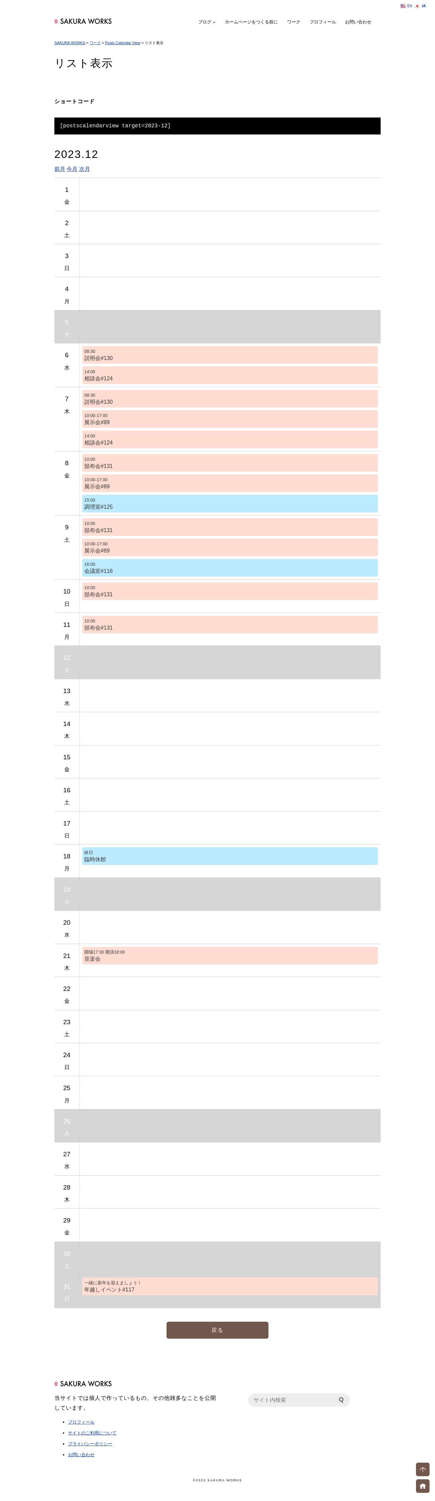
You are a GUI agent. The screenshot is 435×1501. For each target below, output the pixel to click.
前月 (59, 169)
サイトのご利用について (92, 1432)
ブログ (204, 21)
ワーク (293, 21)
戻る (217, 1330)
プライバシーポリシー (90, 1443)
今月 (72, 169)
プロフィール (323, 21)
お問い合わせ (358, 21)
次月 (84, 169)
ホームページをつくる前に (251, 21)
